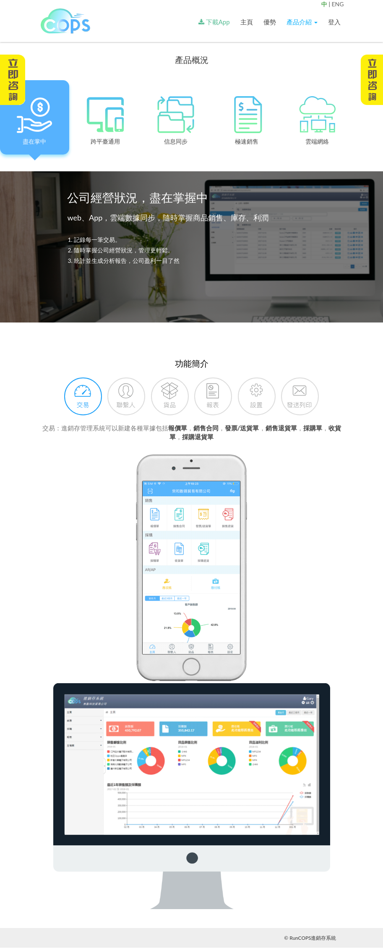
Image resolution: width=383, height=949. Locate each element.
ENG (337, 4)
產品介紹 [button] (302, 22)
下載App (214, 22)
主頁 (246, 22)
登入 (334, 22)
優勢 (269, 22)
